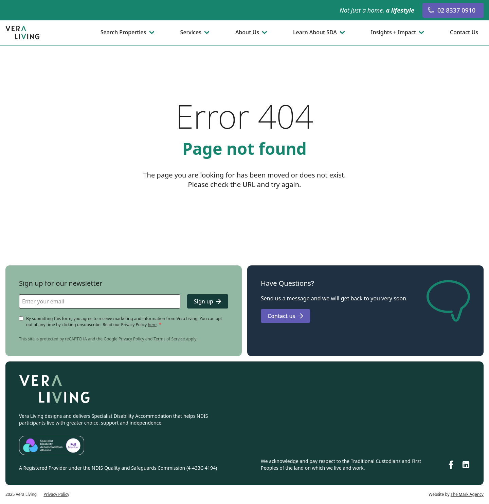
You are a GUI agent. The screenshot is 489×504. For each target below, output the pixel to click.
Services (190, 33)
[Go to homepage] (23, 32)
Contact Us (464, 33)
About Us (247, 33)
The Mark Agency (467, 494)
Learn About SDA (315, 33)
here (152, 325)
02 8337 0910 (451, 10)
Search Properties (123, 33)
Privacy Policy (132, 339)
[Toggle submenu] (152, 32)
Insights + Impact (393, 33)
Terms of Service (169, 339)
